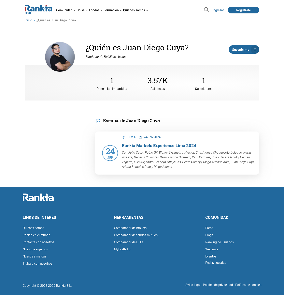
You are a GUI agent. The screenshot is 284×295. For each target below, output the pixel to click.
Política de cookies (248, 285)
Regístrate (243, 10)
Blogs (209, 235)
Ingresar (218, 10)
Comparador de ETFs (128, 242)
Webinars (211, 249)
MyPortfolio (122, 249)
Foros (209, 228)
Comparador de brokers (130, 228)
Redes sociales (215, 262)
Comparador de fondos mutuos (136, 235)
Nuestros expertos (35, 249)
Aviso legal (193, 285)
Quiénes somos (33, 228)
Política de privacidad (218, 285)
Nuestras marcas (34, 256)
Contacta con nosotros (38, 242)
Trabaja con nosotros (37, 263)
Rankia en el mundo (36, 235)
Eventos (210, 256)
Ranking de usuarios (219, 242)
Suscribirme (245, 49)
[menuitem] (65, 10)
